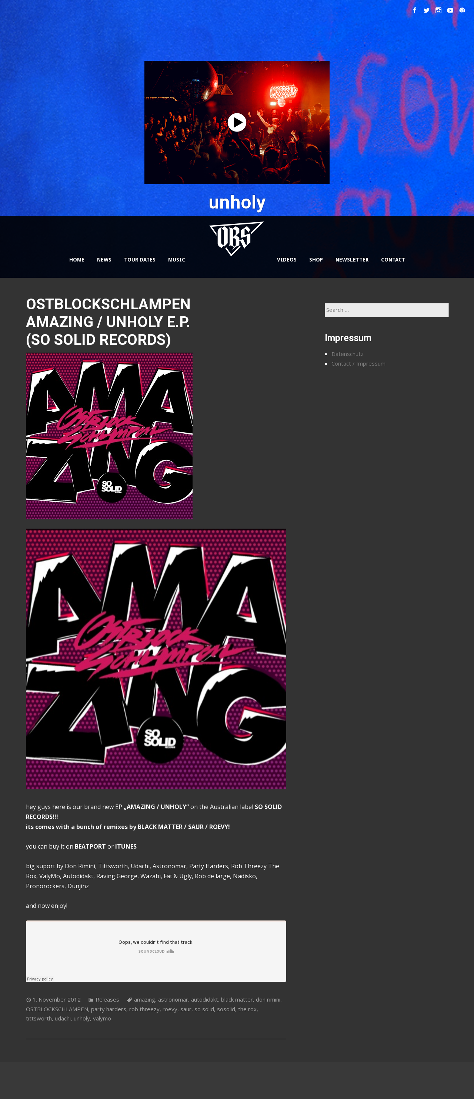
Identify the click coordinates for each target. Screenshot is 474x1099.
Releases (107, 999)
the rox (247, 1009)
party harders (108, 1009)
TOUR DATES (140, 260)
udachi (63, 1018)
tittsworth (39, 1018)
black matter (237, 999)
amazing (144, 999)
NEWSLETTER (352, 260)
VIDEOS (287, 260)
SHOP (316, 260)
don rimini (268, 999)
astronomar (173, 999)
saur (185, 1009)
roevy (170, 1009)
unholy (82, 1018)
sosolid (226, 1009)
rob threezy (144, 1009)
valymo (102, 1018)
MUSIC (176, 260)
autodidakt (204, 999)
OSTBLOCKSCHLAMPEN (57, 1009)
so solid (204, 1009)
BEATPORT (90, 846)
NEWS (104, 260)
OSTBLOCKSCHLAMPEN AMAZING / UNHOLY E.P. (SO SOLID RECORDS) (108, 322)
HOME (76, 260)
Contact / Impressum (358, 363)
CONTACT (393, 260)
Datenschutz (347, 353)
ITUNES (126, 846)
